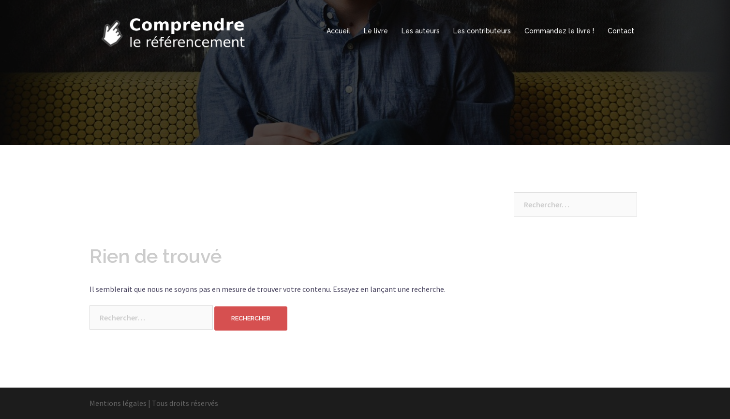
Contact (621, 31)
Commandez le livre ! (559, 31)
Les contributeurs (482, 31)
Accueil (338, 31)
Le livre (376, 31)
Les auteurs (421, 31)
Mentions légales (118, 403)
